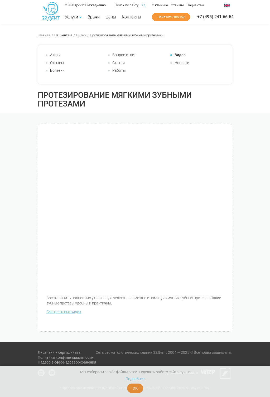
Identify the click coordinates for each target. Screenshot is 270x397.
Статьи (118, 63)
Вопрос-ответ (124, 55)
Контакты (131, 17)
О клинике (160, 6)
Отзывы (177, 6)
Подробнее (135, 379)
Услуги (73, 17)
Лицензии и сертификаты (59, 352)
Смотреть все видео (63, 311)
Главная (44, 35)
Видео (81, 35)
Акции (55, 55)
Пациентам (195, 6)
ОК (135, 388)
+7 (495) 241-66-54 (215, 17)
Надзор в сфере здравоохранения (67, 362)
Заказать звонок (171, 18)
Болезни (57, 70)
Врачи (94, 17)
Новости (182, 63)
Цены (110, 17)
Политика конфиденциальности (65, 357)
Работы (119, 70)
